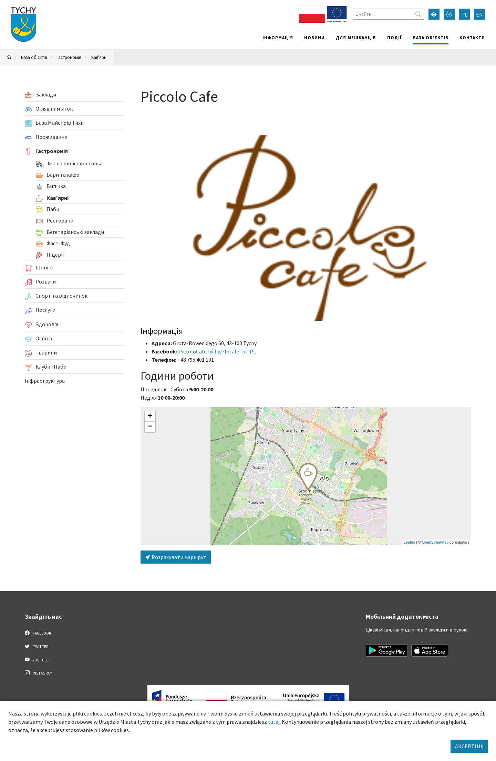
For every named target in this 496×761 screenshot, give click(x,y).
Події (394, 37)
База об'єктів (430, 37)
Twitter (36, 646)
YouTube (37, 660)
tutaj (274, 721)
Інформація (277, 37)
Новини (314, 37)
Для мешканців (356, 37)
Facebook (38, 633)
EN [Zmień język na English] (479, 14)
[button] (308, 477)
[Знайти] (388, 14)
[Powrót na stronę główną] (8, 57)
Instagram (38, 673)
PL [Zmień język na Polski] (464, 14)
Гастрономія (68, 57)
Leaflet (409, 542)
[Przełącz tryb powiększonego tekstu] (449, 14)
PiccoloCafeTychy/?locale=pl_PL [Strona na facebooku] (217, 351)
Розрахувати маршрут (175, 557)
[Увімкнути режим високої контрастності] (434, 14)
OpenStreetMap (435, 542)
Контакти (472, 37)
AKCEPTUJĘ (469, 746)
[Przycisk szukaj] (418, 14)
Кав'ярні (99, 57)
